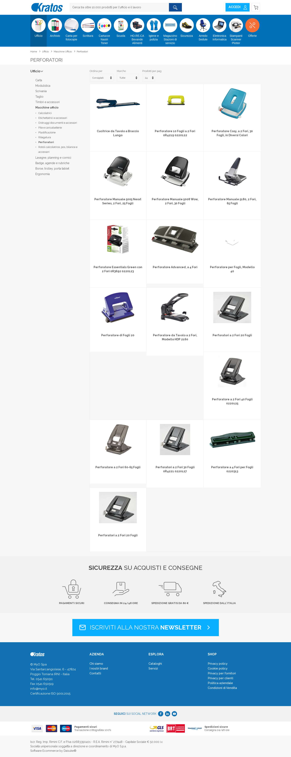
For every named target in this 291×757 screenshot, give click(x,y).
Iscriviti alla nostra (145, 627)
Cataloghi (155, 663)
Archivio (55, 26)
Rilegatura (44, 137)
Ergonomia (42, 174)
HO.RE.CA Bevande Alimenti (137, 30)
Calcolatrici (45, 113)
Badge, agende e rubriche (52, 163)
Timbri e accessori (47, 102)
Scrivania (41, 91)
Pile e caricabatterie (50, 127)
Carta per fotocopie (71, 28)
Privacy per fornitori (222, 673)
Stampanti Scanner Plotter (236, 30)
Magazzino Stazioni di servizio (170, 30)
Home (33, 51)
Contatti (95, 673)
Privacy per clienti (220, 678)
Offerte (252, 26)
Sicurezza (186, 26)
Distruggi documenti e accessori (57, 122)
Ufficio (38, 26)
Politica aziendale (220, 683)
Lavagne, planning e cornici (53, 157)
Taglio (39, 96)
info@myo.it (38, 689)
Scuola (121, 26)
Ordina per (96, 71)
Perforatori (82, 51)
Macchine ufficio (63, 51)
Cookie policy (218, 668)
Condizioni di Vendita (222, 688)
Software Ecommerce (44, 750)
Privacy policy (218, 663)
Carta (38, 80)
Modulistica (42, 85)
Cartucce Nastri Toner (104, 30)
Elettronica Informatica (219, 28)
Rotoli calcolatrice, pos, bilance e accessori (57, 149)
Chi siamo (96, 663)
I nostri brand (99, 668)
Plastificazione (47, 132)
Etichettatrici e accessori (52, 117)
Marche (121, 71)
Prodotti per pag (151, 71)
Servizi (153, 668)
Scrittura (88, 26)
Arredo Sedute (203, 28)
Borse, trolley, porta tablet (52, 168)
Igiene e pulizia (154, 28)
